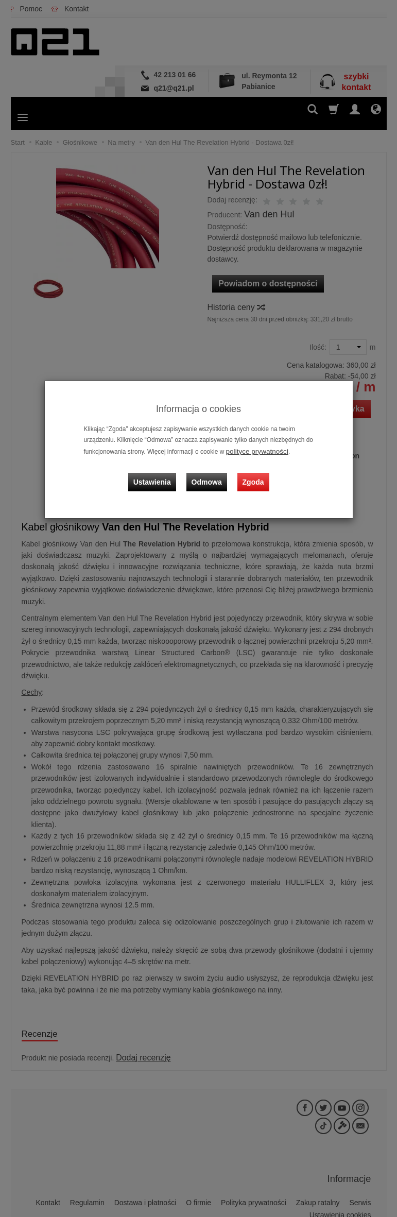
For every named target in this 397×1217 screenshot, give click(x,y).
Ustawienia (159, 473)
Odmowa (209, 473)
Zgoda (251, 473)
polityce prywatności (253, 450)
